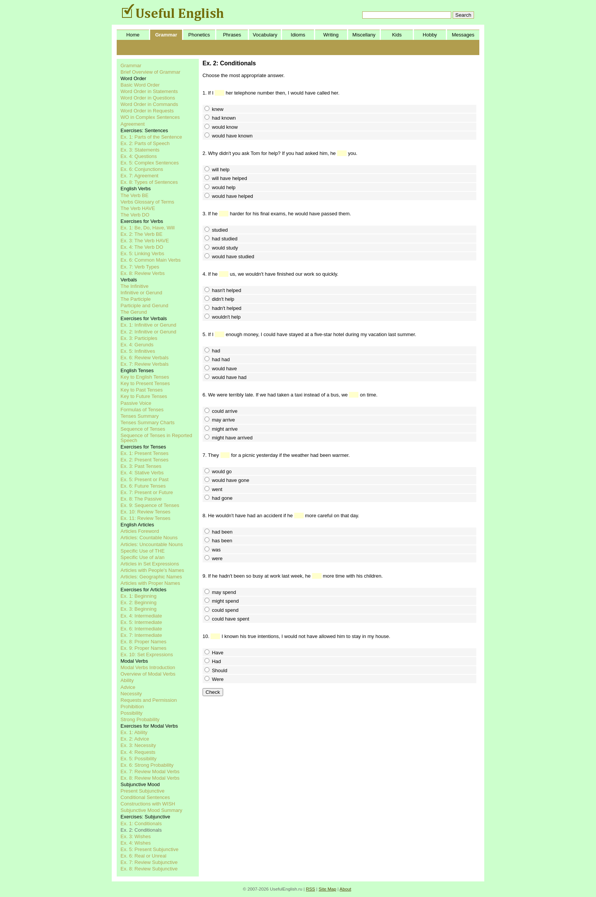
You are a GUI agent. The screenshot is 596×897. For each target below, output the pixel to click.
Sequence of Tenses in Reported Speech (156, 438)
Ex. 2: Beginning (138, 602)
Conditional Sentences (145, 797)
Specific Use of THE (142, 551)
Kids (396, 35)
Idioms (298, 35)
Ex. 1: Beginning (138, 596)
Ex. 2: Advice (134, 739)
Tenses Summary (139, 416)
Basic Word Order (140, 85)
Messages (463, 35)
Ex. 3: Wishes (135, 836)
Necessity (131, 693)
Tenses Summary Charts (147, 422)
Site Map (327, 888)
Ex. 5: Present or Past (144, 479)
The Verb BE (134, 195)
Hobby (430, 35)
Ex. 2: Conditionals (141, 830)
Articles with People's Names (152, 570)
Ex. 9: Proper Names (143, 648)
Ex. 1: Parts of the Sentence (151, 137)
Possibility (131, 713)
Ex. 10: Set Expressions (146, 654)
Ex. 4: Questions (138, 156)
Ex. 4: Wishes (135, 843)
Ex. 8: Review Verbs (142, 273)
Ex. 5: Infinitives (137, 351)
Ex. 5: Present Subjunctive (149, 849)
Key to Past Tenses (141, 390)
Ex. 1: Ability (133, 732)
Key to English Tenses (144, 377)
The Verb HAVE (137, 208)
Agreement (132, 124)
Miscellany (364, 35)
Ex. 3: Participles (138, 338)
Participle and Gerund (144, 305)
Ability (127, 680)
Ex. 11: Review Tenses (145, 518)
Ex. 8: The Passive (141, 499)
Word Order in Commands (149, 104)
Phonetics (199, 35)
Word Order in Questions (147, 98)
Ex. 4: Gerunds (137, 344)
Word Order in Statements (149, 91)
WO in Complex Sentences (150, 117)
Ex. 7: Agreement (139, 175)
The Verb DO (134, 215)
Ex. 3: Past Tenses (140, 466)
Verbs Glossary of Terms (147, 202)
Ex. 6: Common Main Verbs (150, 260)
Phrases (232, 35)
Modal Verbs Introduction (147, 667)
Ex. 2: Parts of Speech (145, 143)
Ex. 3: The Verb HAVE (144, 240)
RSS (310, 888)
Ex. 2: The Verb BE (141, 234)
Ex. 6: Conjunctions (141, 169)
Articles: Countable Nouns (149, 537)
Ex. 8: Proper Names (143, 641)
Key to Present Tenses (145, 383)
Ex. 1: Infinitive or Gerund (148, 325)
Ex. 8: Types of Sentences (149, 182)
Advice (127, 687)
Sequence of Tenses (142, 429)
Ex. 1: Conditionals (141, 823)
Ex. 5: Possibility (138, 758)
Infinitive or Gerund (141, 292)
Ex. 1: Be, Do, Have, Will (147, 228)
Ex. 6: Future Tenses (143, 486)
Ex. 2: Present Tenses (144, 460)
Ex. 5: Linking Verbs (142, 253)
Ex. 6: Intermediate (141, 629)
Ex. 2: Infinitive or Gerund (148, 332)
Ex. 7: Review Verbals (144, 364)
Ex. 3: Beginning (138, 609)
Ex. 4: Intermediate (141, 616)
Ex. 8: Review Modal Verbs (149, 778)
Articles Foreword (139, 531)
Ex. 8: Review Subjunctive (149, 869)
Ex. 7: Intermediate (141, 635)
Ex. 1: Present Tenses (144, 453)
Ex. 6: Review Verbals (144, 357)
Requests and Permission (148, 700)
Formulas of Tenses (141, 409)
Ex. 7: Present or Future (146, 492)
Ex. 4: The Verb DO (141, 247)
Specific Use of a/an (142, 557)
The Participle (135, 299)
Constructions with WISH (147, 804)
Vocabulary (265, 35)
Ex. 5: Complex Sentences (149, 163)
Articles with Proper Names (150, 583)
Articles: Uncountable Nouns (151, 544)
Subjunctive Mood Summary (151, 810)
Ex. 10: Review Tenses (145, 512)
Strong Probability (140, 719)
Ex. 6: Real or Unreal (143, 856)
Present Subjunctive (142, 791)
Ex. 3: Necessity (138, 745)
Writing (331, 35)
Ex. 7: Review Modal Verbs (149, 771)
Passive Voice (135, 403)
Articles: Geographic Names (151, 577)
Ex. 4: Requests (137, 752)
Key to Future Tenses (143, 396)
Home (132, 35)
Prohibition (132, 706)
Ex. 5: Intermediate (141, 622)
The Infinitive (134, 286)
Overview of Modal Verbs (148, 674)
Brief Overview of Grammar (150, 72)
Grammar (166, 35)
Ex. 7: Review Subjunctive (149, 862)
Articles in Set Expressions (149, 564)
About (345, 888)
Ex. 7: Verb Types (139, 267)
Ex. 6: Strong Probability (146, 765)
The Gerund (133, 312)
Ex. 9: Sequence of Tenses (149, 505)
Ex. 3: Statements (140, 150)
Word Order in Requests (147, 111)
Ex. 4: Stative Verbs (141, 472)
